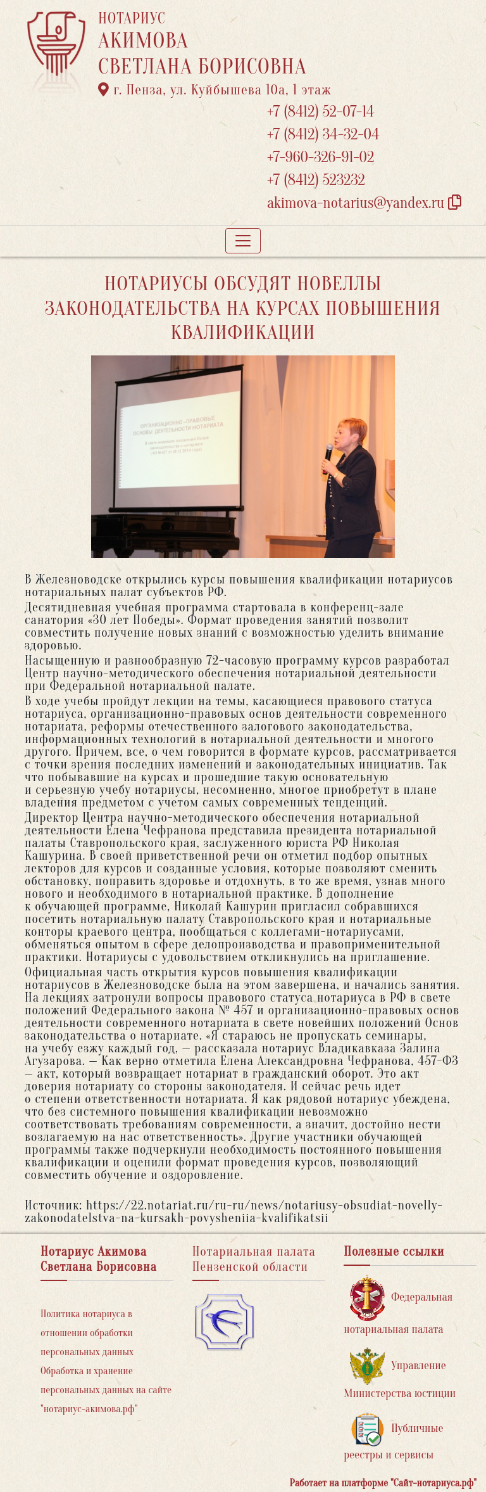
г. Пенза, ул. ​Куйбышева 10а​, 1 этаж (215, 90)
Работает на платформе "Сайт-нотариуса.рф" (383, 1483)
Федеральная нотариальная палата (398, 1305)
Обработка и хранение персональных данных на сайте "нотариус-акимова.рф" (105, 1390)
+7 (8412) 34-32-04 (323, 134)
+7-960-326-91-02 (321, 157)
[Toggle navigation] (243, 240)
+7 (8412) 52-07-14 (320, 111)
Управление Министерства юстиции (400, 1374)
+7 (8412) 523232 (316, 180)
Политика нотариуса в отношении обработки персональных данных (87, 1333)
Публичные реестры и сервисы (393, 1437)
